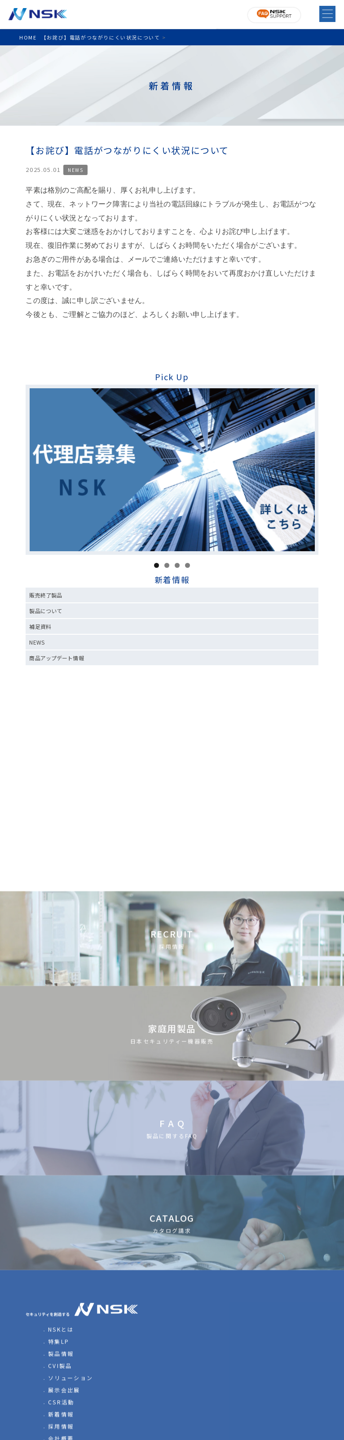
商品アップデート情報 (56, 658)
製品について (45, 611)
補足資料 (40, 626)
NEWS (75, 170)
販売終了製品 (45, 595)
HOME (27, 37)
